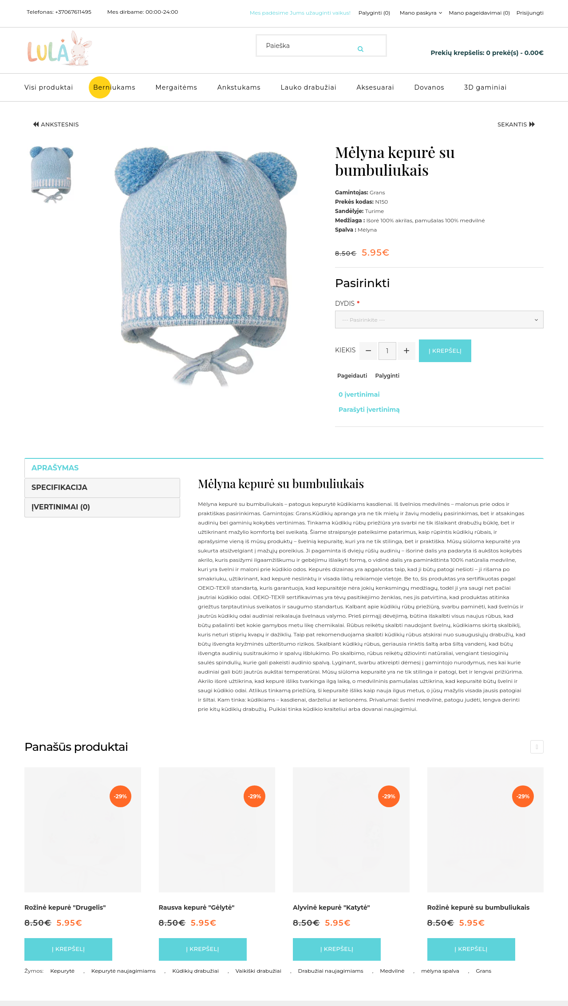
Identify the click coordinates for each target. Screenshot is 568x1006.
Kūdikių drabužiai (195, 976)
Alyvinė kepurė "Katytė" (331, 908)
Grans (484, 976)
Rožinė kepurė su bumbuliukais (478, 908)
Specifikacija (59, 488)
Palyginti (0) (270, 24)
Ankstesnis (62, 135)
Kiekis (345, 361)
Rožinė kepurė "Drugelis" (65, 908)
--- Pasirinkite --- (363, 328)
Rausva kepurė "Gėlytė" (197, 908)
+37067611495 (73, 12)
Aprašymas (55, 469)
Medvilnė (392, 976)
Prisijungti (431, 24)
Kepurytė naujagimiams (123, 976)
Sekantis (510, 135)
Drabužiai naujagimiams (330, 976)
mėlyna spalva (440, 976)
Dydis (345, 312)
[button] (51, 183)
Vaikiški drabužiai (258, 976)
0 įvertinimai (355, 404)
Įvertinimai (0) (61, 508)
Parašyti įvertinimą (365, 414)
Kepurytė (62, 976)
